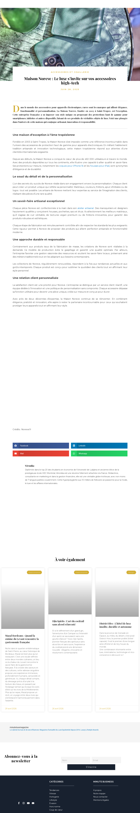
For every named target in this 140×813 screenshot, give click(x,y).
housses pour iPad (99, 166)
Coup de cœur (55, 801)
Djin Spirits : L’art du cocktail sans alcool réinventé (68, 623)
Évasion (52, 795)
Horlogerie (54, 788)
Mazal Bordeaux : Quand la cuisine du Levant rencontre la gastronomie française (22, 639)
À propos (97, 782)
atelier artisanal (85, 208)
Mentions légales (101, 792)
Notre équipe (99, 785)
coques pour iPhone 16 (71, 166)
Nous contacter (100, 788)
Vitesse (52, 785)
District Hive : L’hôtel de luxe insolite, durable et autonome (115, 625)
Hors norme (54, 798)
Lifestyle (53, 792)
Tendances (54, 782)
